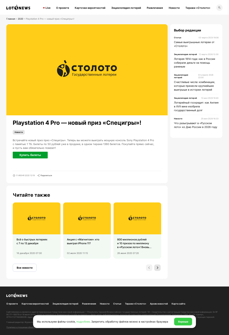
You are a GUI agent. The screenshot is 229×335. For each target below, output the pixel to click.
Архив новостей (159, 303)
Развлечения (155, 7)
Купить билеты (30, 155)
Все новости (25, 267)
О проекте (62, 7)
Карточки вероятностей (90, 7)
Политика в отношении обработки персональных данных (32, 327)
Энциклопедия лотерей (126, 7)
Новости (174, 7)
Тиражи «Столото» (197, 7)
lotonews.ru (16, 312)
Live (47, 7)
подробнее (83, 321)
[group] (37, 230)
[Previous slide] (149, 267)
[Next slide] (157, 267)
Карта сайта (178, 303)
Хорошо (183, 321)
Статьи (117, 303)
